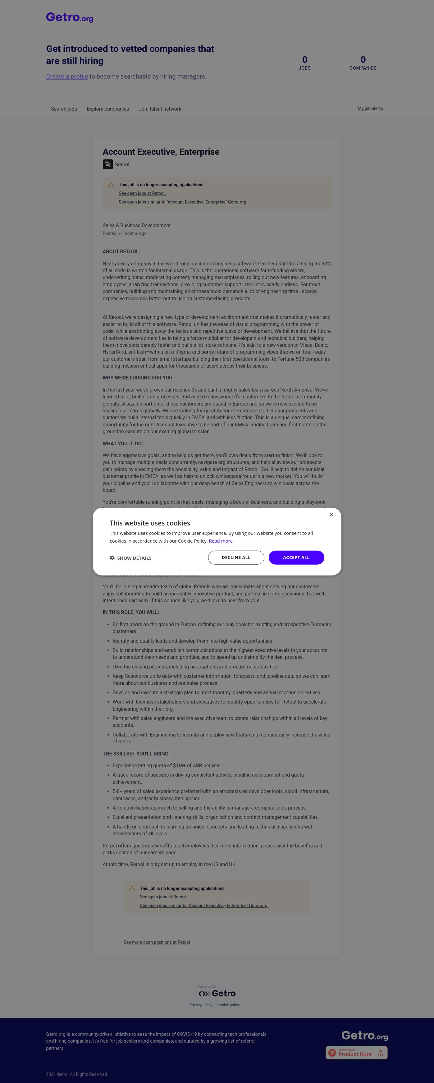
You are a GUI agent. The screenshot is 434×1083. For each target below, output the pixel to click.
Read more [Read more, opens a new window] (221, 540)
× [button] (331, 514)
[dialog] (217, 541)
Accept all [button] (296, 557)
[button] (131, 557)
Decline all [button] (236, 557)
